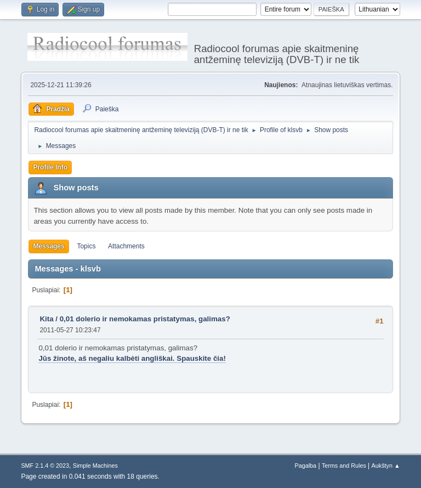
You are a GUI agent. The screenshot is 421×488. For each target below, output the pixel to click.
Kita (46, 319)
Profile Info (50, 167)
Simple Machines (95, 465)
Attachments (126, 246)
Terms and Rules (344, 465)
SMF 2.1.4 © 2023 (45, 465)
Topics (86, 246)
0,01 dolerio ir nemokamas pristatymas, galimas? (145, 319)
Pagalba (306, 465)
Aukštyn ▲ (386, 465)
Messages (48, 246)
